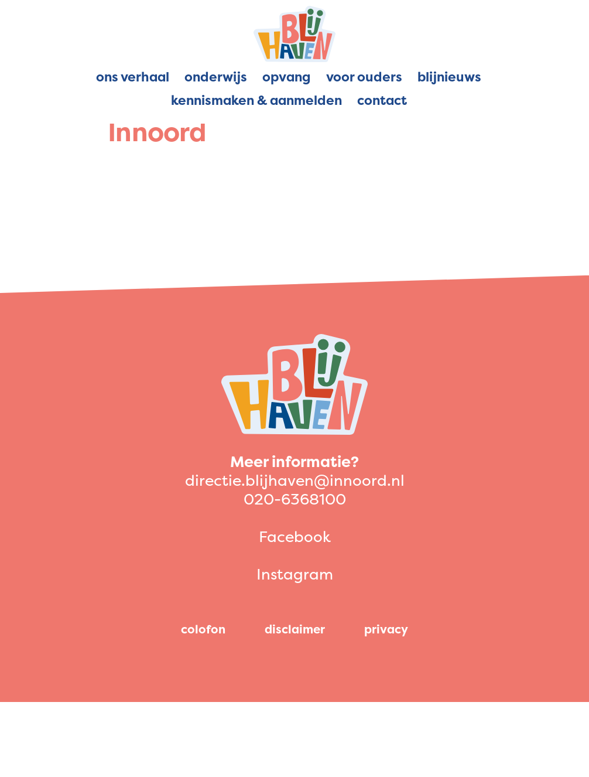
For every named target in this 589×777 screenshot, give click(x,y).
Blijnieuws (449, 77)
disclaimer (295, 629)
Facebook (295, 536)
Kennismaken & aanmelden (256, 100)
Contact (382, 100)
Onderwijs (215, 77)
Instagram (294, 574)
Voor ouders (364, 77)
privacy (386, 629)
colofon (203, 629)
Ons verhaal (132, 77)
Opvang (286, 77)
